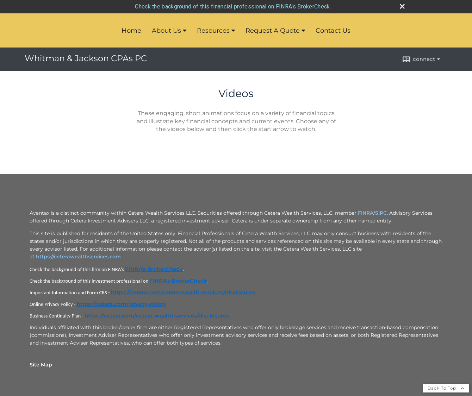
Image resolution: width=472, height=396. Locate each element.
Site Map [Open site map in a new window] (41, 365)
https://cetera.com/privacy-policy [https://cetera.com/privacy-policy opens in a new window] (121, 304)
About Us (166, 30)
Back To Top (446, 388)
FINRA (365, 213)
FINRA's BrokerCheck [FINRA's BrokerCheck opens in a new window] (154, 269)
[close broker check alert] (402, 6)
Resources (213, 30)
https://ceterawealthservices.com (78, 256)
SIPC (381, 213)
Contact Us (333, 30)
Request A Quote (273, 30)
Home (131, 30)
